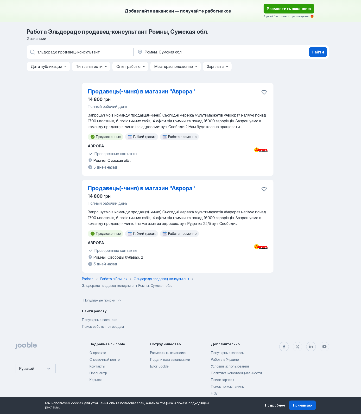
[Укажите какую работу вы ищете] (80, 52)
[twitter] (297, 346)
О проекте (97, 353)
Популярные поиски (102, 300)
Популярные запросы (228, 353)
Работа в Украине (225, 359)
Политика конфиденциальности (236, 373)
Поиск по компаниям (228, 386)
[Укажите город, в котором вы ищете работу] (187, 52)
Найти (318, 52)
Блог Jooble (159, 366)
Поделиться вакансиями (170, 359)
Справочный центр (104, 359)
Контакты (97, 366)
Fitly (214, 393)
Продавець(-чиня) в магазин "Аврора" (141, 91)
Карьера (95, 380)
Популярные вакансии (99, 320)
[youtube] (324, 346)
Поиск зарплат (222, 380)
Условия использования (230, 366)
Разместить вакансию (289, 8)
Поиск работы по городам (103, 326)
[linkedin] (311, 346)
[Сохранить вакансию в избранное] (264, 92)
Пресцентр (98, 373)
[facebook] (284, 346)
